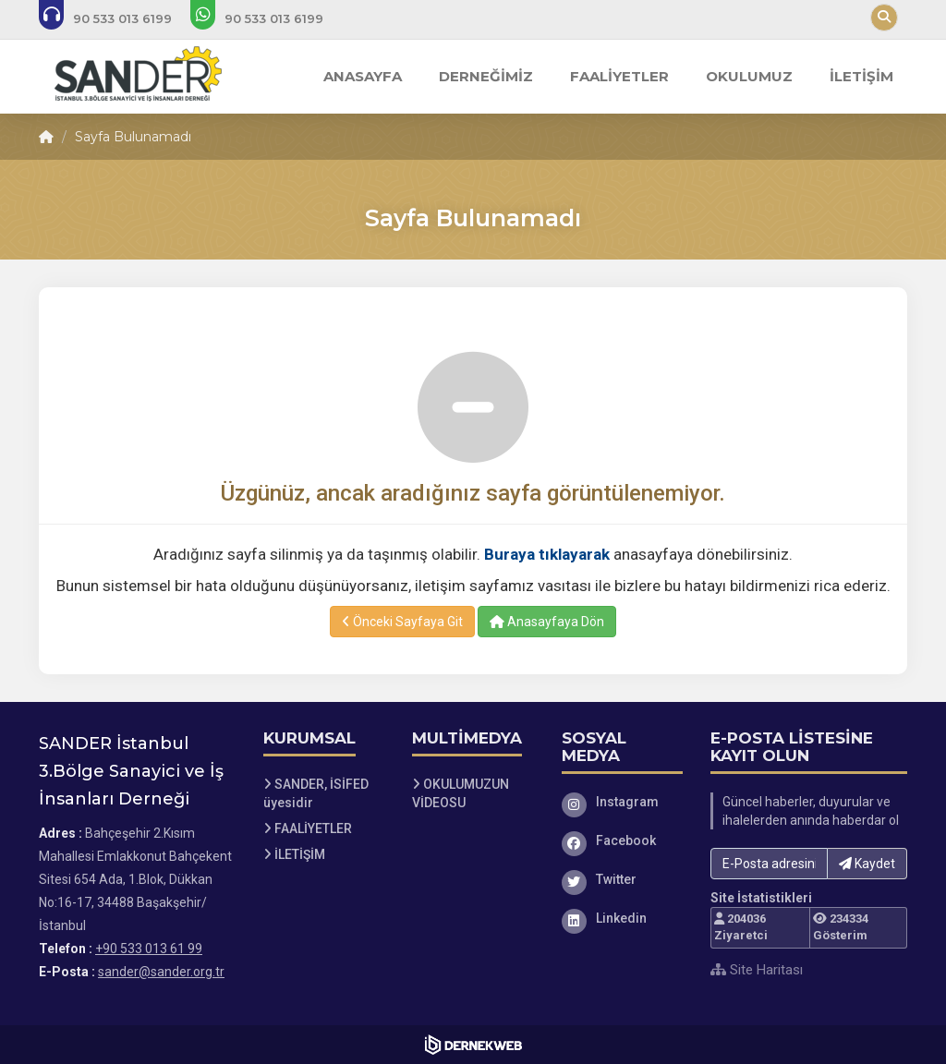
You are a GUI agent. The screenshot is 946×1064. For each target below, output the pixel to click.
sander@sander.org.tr (161, 971)
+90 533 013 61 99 (148, 948)
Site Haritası (756, 969)
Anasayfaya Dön (547, 621)
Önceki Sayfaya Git (402, 621)
